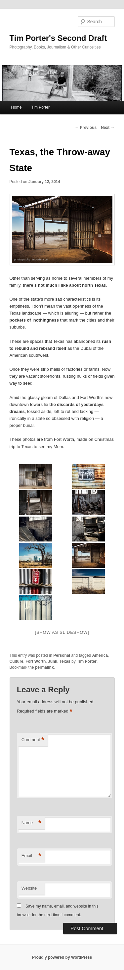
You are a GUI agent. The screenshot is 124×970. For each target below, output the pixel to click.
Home (16, 107)
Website (29, 888)
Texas (65, 661)
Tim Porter (40, 107)
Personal (61, 655)
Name (31, 823)
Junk (52, 661)
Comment (32, 740)
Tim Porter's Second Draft (58, 38)
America (100, 655)
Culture (16, 661)
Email (31, 856)
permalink (44, 667)
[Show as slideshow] (62, 632)
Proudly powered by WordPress (62, 957)
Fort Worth (35, 661)
